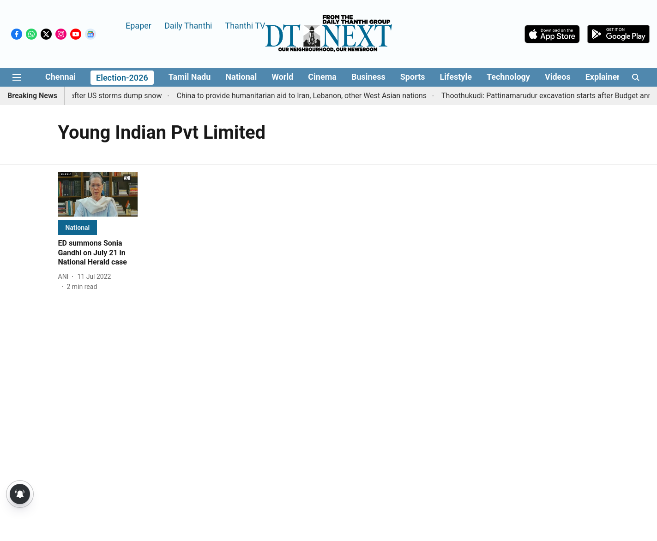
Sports (412, 77)
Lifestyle (456, 77)
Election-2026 (122, 77)
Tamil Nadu (190, 77)
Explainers (604, 77)
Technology (508, 77)
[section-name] (77, 227)
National (241, 77)
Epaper (138, 25)
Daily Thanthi (188, 25)
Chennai (60, 77)
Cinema (322, 77)
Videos (558, 77)
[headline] (98, 253)
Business (368, 77)
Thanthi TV (245, 25)
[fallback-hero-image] (98, 194)
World (282, 77)
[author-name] (65, 277)
